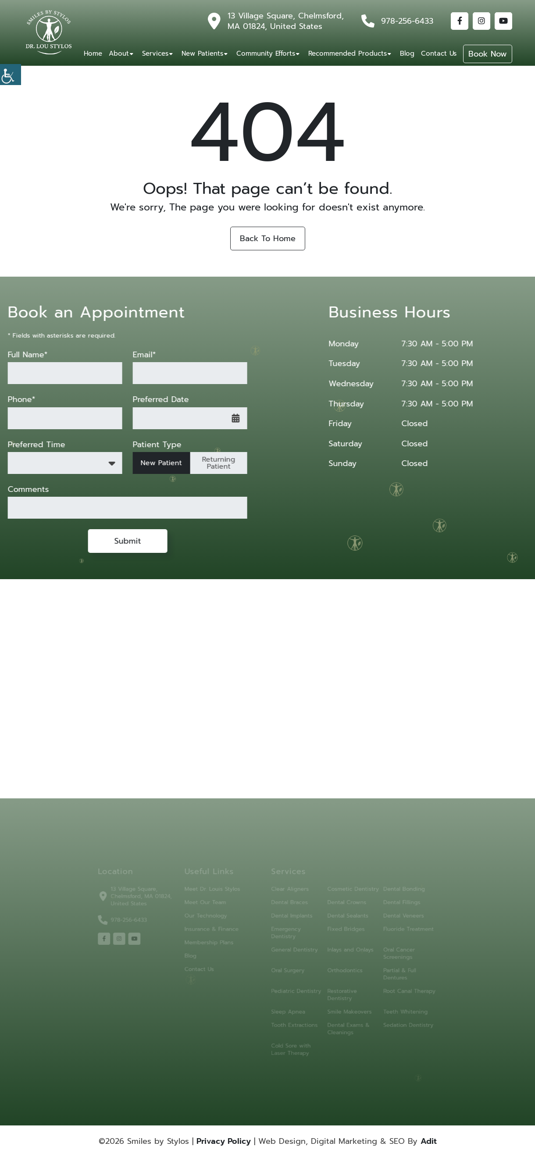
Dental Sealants (341, 919)
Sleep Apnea (286, 1007)
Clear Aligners (288, 895)
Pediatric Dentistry (294, 989)
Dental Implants (290, 919)
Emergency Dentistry (284, 935)
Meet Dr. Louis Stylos (217, 895)
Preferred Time (29, 445)
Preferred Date (154, 400)
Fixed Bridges (339, 932)
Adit (429, 1141)
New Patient (154, 463)
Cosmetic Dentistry (346, 895)
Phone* (15, 400)
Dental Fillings (390, 907)
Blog (407, 53)
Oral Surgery (286, 969)
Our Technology (211, 919)
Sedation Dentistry (397, 1020)
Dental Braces (288, 907)
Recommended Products (347, 53)
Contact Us (439, 53)
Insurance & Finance (216, 932)
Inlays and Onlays (343, 950)
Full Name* (21, 355)
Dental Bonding (393, 895)
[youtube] (145, 940)
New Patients (202, 53)
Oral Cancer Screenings (388, 954)
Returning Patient (211, 463)
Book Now (487, 54)
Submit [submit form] (120, 541)
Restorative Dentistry (336, 992)
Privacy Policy (223, 1141)
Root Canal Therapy (397, 989)
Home (93, 53)
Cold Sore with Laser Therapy (289, 1042)
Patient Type (150, 445)
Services (155, 53)
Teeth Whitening (394, 1007)
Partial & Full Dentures (389, 972)
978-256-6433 (407, 21)
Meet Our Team (211, 907)
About (119, 53)
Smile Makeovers (342, 1007)
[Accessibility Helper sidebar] (10, 74)
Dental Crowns (340, 907)
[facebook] (117, 940)
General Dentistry (292, 950)
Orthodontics (338, 969)
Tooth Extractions (292, 1020)
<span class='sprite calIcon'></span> (229, 418)
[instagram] (131, 940)
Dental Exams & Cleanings (341, 1023)
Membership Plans (214, 944)
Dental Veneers (392, 919)
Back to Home (268, 238)
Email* (137, 355)
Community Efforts (265, 53)
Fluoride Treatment (397, 932)
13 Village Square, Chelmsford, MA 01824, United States (286, 21)
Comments (21, 489)
